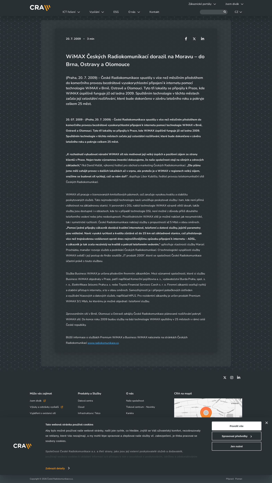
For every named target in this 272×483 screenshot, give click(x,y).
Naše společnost (135, 400)
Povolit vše (236, 433)
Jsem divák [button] (233, 4)
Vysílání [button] (100, 12)
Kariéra (130, 413)
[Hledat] (214, 12)
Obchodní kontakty (40, 419)
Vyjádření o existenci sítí (43, 413)
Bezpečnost (84, 419)
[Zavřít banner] (266, 430)
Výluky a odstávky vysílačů (46, 407)
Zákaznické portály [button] (198, 4)
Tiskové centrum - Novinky (140, 407)
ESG (122, 12)
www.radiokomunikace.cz (103, 343)
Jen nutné (236, 454)
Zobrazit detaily (55, 476)
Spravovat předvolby (237, 444)
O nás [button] (142, 12)
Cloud (81, 407)
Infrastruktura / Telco (89, 413)
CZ (238, 12)
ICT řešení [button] (72, 12)
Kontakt (164, 12)
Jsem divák (38, 400)
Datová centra (85, 400)
